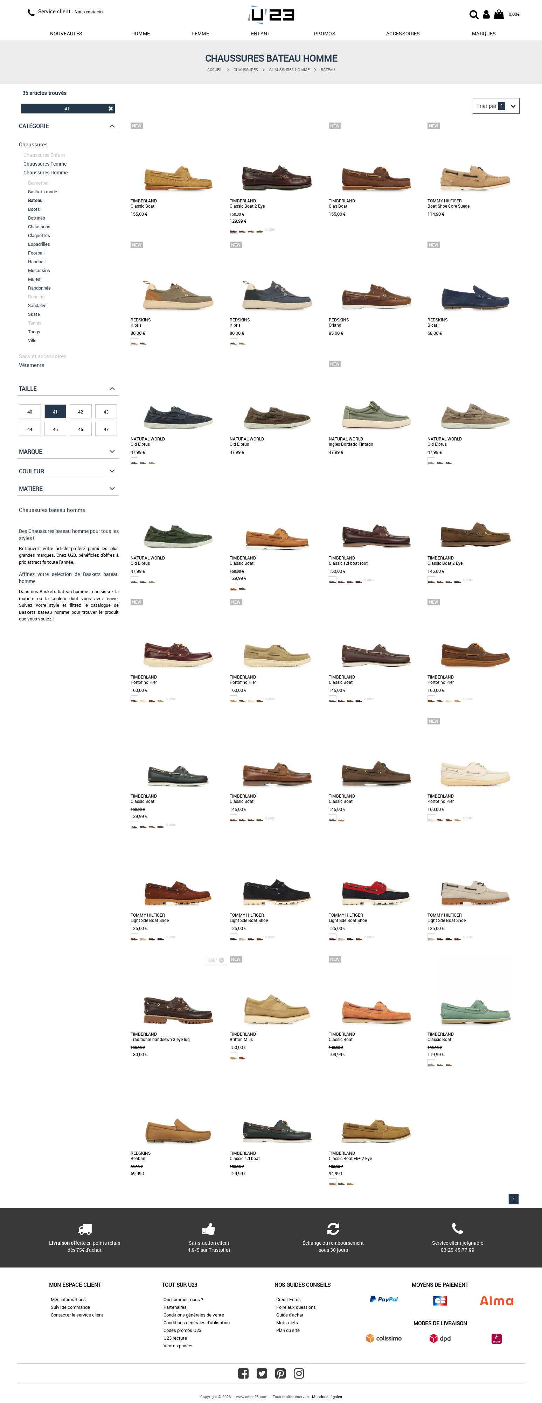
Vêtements (31, 364)
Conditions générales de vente (194, 1315)
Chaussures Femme (45, 163)
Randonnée (39, 288)
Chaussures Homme (289, 69)
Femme (200, 33)
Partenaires (175, 1307)
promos (324, 33)
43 (106, 412)
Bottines (36, 218)
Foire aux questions (296, 1307)
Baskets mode (42, 191)
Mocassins (39, 270)
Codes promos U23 (182, 1330)
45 (55, 429)
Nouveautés (66, 33)
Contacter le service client (77, 1315)
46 (80, 429)
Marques (484, 33)
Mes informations (68, 1299)
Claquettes (39, 235)
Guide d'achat (290, 1315)
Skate (34, 314)
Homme (140, 33)
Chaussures (246, 69)
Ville (32, 340)
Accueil (214, 69)
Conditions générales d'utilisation (197, 1322)
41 (88, 108)
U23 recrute (175, 1338)
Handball (37, 261)
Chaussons (39, 226)
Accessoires (403, 33)
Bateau (328, 69)
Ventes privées (179, 1345)
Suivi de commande (70, 1307)
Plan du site (288, 1330)
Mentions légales (327, 1396)
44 (29, 429)
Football (36, 253)
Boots (34, 209)
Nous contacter (89, 11)
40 (29, 412)
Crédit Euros (288, 1299)
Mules (34, 279)
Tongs (34, 331)
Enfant (260, 33)
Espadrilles (39, 244)
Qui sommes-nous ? (183, 1299)
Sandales (37, 305)
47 (106, 429)
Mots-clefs (287, 1322)
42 (80, 412)
